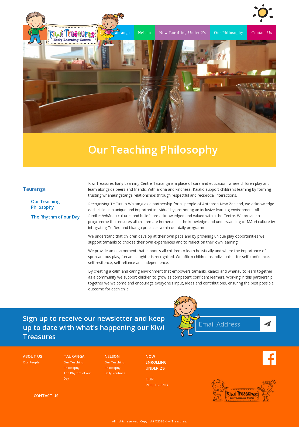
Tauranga (34, 189)
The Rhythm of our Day (55, 217)
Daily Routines (115, 373)
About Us (32, 356)
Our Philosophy (228, 32)
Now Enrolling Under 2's (182, 32)
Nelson (144, 32)
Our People (31, 362)
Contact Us (261, 32)
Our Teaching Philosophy (45, 204)
